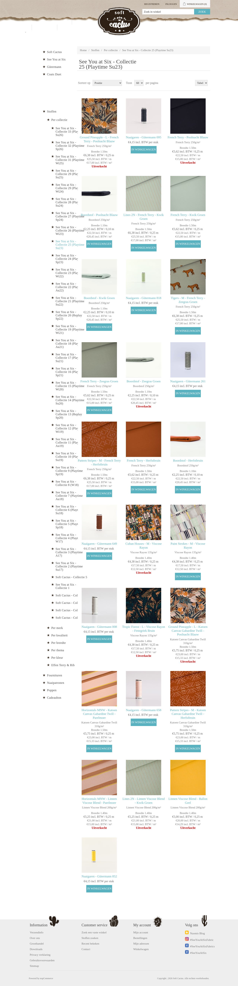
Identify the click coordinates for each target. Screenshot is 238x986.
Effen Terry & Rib (63, 665)
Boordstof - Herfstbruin (188, 460)
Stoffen (95, 50)
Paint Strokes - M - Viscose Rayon (188, 545)
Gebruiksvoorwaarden (42, 960)
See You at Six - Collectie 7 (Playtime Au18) (69, 496)
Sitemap (34, 965)
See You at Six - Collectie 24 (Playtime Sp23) (70, 259)
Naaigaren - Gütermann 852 (99, 876)
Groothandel (89, 22)
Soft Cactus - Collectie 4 (71, 595)
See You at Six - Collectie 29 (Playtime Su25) (70, 174)
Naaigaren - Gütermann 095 (143, 137)
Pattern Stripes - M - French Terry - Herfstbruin (99, 462)
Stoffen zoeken (89, 938)
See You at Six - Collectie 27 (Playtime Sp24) (70, 216)
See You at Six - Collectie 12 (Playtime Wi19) (70, 428)
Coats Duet (54, 74)
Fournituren (54, 675)
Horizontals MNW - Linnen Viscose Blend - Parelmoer (99, 800)
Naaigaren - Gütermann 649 (99, 543)
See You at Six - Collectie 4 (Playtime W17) (69, 538)
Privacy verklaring (40, 954)
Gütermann (54, 66)
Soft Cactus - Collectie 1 (71, 617)
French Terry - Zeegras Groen (99, 381)
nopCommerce (46, 978)
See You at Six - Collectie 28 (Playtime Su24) (70, 202)
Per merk (57, 628)
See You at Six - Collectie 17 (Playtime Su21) (70, 358)
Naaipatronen (55, 682)
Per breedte (58, 642)
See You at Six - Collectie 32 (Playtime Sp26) (70, 146)
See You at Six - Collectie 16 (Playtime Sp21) (70, 372)
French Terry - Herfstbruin (143, 460)
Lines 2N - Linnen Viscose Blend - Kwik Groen (144, 800)
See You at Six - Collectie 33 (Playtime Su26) (70, 132)
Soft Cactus (54, 52)
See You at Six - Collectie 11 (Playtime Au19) (70, 442)
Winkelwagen (141, 949)
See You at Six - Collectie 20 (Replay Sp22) (69, 315)
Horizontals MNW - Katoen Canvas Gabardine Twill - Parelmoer (99, 714)
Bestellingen (140, 938)
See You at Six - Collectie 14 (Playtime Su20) (70, 400)
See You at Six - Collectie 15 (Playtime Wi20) (70, 386)
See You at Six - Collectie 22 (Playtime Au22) (70, 287)
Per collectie (111, 50)
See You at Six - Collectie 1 (66, 586)
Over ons (35, 938)
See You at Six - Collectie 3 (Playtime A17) (69, 552)
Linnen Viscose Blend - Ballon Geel (187, 800)
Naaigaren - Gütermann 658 (143, 710)
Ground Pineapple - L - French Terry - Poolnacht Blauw (99, 139)
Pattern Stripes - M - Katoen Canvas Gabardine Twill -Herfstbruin (188, 714)
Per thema (57, 650)
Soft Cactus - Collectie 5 (71, 577)
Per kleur (57, 657)
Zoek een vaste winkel (94, 932)
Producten (56, 22)
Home (83, 50)
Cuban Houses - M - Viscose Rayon (144, 545)
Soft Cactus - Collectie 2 (71, 610)
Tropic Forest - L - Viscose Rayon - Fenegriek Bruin (143, 628)
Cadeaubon (54, 697)
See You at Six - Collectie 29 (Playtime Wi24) (70, 188)
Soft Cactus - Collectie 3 (71, 602)
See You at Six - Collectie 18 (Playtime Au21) (70, 344)
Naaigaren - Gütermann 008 (99, 627)
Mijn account (177, 22)
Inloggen (171, 4)
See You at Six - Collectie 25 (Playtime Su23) (70, 245)
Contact (44, 27)
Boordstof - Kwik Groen (99, 298)
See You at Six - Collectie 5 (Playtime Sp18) (69, 524)
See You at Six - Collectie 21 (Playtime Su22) (70, 301)
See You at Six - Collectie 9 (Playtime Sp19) (69, 471)
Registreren (151, 4)
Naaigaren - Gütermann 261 (188, 381)
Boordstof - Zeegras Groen (144, 381)
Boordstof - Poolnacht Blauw (99, 215)
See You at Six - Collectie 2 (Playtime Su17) (69, 566)
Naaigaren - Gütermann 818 (143, 298)
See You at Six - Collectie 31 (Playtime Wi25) (70, 160)
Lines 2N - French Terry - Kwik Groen (143, 216)
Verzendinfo (36, 932)
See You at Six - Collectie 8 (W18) (67, 483)
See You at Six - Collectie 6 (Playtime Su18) (69, 510)
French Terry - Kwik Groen (188, 215)
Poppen (52, 690)
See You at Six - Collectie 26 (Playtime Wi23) (70, 230)
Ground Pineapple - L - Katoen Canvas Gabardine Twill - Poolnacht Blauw (187, 630)
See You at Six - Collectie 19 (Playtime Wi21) (70, 329)
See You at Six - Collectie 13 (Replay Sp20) (69, 414)
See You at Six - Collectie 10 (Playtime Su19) (70, 457)
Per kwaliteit (59, 635)
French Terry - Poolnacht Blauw (188, 137)
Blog (67, 27)
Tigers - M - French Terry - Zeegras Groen (188, 299)
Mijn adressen (141, 943)
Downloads (36, 949)
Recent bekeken (90, 943)
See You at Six (56, 59)
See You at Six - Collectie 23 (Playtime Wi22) (70, 273)
